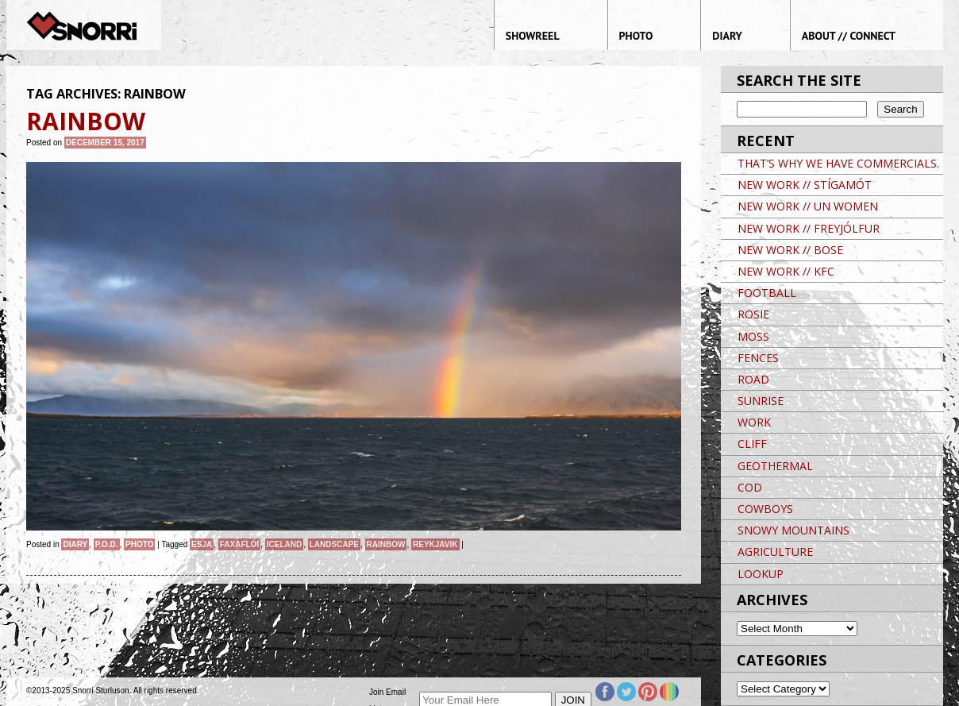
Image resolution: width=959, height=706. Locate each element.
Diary (75, 544)
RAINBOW (386, 544)
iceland (284, 544)
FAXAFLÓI (239, 544)
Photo (139, 544)
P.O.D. (106, 544)
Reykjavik (435, 544)
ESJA (201, 544)
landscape (334, 544)
